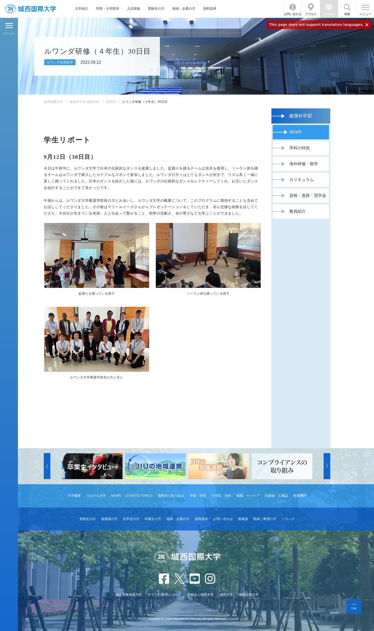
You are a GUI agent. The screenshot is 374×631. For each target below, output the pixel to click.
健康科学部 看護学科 (85, 102)
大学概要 (74, 496)
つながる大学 (96, 496)
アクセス (311, 14)
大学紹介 (81, 8)
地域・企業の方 (183, 8)
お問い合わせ (292, 14)
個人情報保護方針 (128, 594)
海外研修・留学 (303, 164)
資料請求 (209, 8)
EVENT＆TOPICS (139, 496)
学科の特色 (299, 148)
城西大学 (226, 594)
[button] (47, 466)
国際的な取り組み (171, 496)
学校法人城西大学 (200, 594)
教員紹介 (297, 211)
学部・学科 (198, 496)
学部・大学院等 (107, 8)
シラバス (288, 519)
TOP (354, 608)
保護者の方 (109, 519)
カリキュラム (301, 179)
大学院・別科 (221, 496)
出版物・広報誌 (276, 496)
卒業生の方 (153, 519)
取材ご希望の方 (265, 519)
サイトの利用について (164, 594)
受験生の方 (156, 8)
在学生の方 (131, 519)
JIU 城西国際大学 (30, 8)
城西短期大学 (249, 594)
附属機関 (299, 496)
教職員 (243, 519)
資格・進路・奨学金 (307, 195)
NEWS (111, 102)
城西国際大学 (53, 102)
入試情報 (133, 8)
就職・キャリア (248, 496)
